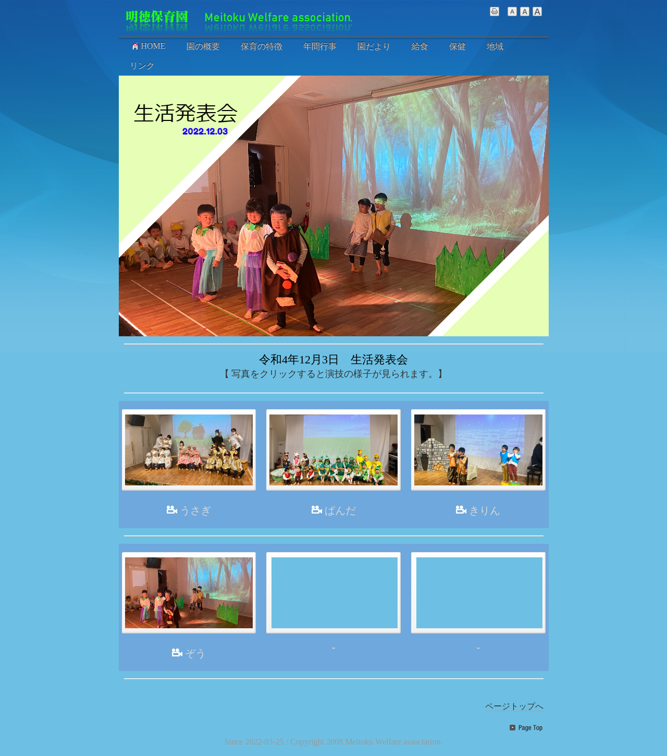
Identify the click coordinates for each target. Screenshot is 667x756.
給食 (420, 46)
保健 (457, 46)
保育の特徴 (261, 46)
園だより (374, 46)
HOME (148, 46)
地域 (495, 46)
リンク (142, 65)
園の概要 (203, 46)
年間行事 (320, 46)
